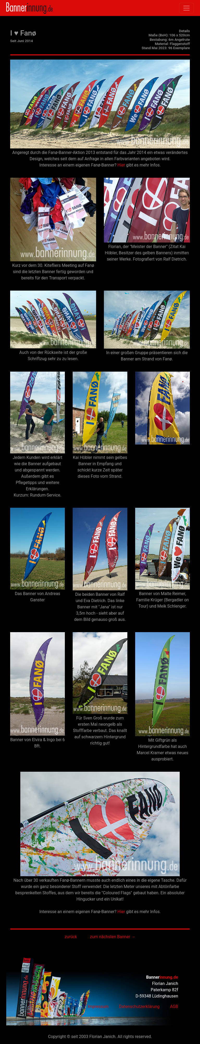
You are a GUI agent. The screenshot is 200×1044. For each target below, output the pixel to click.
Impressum (98, 1006)
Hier (121, 165)
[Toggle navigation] (186, 8)
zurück (71, 936)
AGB (174, 1006)
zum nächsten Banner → (112, 936)
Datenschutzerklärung (139, 1006)
